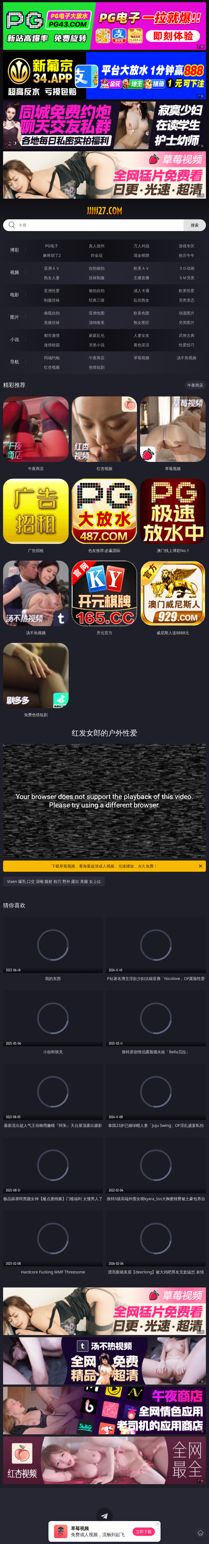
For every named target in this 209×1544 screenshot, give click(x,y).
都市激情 (52, 335)
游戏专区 (186, 245)
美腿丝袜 (52, 322)
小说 (14, 339)
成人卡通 (141, 290)
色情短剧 (97, 367)
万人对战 (141, 245)
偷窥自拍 (52, 313)
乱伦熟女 (141, 300)
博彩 (14, 250)
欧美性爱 (186, 290)
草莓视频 (141, 357)
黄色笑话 (141, 344)
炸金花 (97, 255)
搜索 (195, 225)
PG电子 (51, 245)
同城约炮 (52, 357)
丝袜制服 (97, 277)
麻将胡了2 (52, 255)
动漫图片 (186, 313)
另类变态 (186, 300)
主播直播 (141, 277)
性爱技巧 (186, 344)
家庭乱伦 (97, 335)
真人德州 (97, 245)
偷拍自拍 (97, 290)
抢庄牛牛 (186, 255)
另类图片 (186, 322)
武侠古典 (186, 335)
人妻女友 (141, 335)
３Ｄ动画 (186, 268)
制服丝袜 (52, 300)
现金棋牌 (141, 255)
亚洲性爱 (52, 290)
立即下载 (144, 1531)
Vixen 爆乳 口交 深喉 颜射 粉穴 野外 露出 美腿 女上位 (54, 881)
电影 (14, 295)
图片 (14, 317)
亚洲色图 (97, 313)
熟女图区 (141, 322)
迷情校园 (52, 344)
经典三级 (97, 300)
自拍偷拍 (97, 268)
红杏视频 (52, 367)
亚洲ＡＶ (52, 268)
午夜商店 (97, 357)
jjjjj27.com (104, 211)
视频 (14, 272)
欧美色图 (141, 313)
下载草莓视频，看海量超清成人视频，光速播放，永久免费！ (127, 866)
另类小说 (97, 344)
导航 (14, 362)
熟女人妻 (52, 277)
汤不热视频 (186, 357)
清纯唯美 (97, 322)
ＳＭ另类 (186, 277)
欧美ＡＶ (141, 268)
